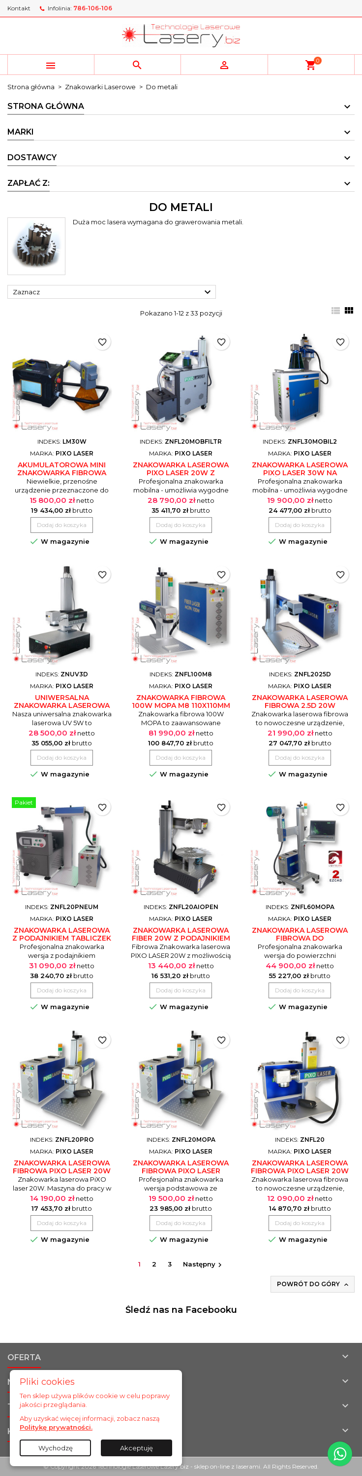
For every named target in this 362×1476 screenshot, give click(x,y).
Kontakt (18, 8)
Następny (203, 1264)
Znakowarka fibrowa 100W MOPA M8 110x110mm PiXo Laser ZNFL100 (181, 705)
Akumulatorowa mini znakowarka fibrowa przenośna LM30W (61, 472)
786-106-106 (92, 8)
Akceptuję (136, 1448)
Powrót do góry (313, 1284)
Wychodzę (55, 1448)
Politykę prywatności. (56, 1427)
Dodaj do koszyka (62, 524)
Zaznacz (113, 292)
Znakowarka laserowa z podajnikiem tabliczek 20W (61, 938)
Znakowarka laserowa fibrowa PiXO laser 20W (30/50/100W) (300, 1171)
